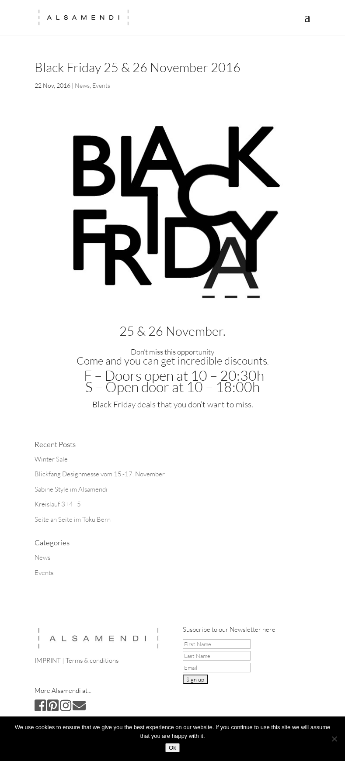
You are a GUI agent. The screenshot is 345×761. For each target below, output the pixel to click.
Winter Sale (51, 459)
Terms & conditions (92, 660)
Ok (172, 747)
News (82, 85)
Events (101, 85)
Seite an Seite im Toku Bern (73, 519)
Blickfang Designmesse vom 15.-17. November (100, 474)
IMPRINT (48, 660)
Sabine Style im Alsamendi (71, 489)
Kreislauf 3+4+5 (58, 504)
